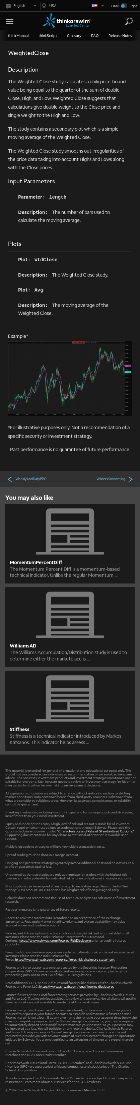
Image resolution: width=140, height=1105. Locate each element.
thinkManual (18, 35)
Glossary (74, 35)
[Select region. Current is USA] (72, 5)
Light (133, 5)
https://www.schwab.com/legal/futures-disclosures (76, 986)
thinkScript (48, 35)
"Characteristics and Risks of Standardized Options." (95, 831)
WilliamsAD (23, 645)
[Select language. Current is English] (21, 5)
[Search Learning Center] (123, 21)
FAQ (95, 35)
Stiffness (19, 729)
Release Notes (120, 35)
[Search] (129, 21)
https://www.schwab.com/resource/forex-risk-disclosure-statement (65, 959)
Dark (115, 5)
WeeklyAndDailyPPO (27, 479)
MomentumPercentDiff (36, 562)
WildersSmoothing (114, 479)
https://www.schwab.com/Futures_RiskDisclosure (55, 940)
